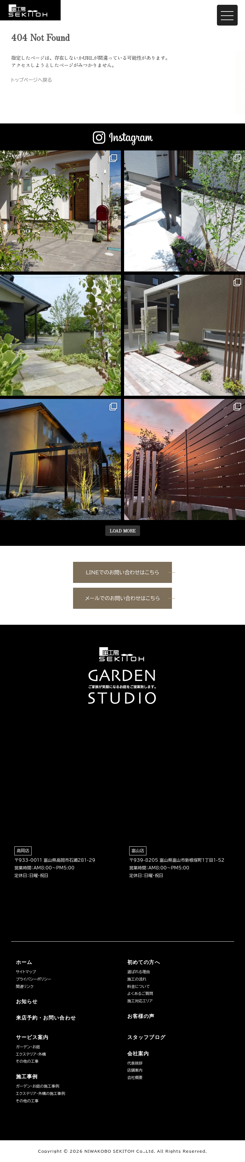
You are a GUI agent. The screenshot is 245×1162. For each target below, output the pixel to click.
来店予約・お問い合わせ (237, 83)
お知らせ (27, 1001)
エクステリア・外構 (31, 1054)
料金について (138, 986)
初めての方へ (143, 962)
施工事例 (27, 1077)
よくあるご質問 (140, 993)
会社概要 (135, 1077)
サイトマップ (26, 972)
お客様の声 (141, 1016)
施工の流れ (136, 979)
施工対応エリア (139, 1001)
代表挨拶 (135, 1063)
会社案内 (138, 1054)
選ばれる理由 (138, 972)
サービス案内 (32, 1037)
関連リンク (24, 986)
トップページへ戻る (31, 80)
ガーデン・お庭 (28, 1047)
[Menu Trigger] (227, 15)
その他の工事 (27, 1061)
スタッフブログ (146, 1037)
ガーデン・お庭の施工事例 (37, 1086)
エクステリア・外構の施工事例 (40, 1093)
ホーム (24, 962)
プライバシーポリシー (33, 979)
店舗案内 (135, 1070)
